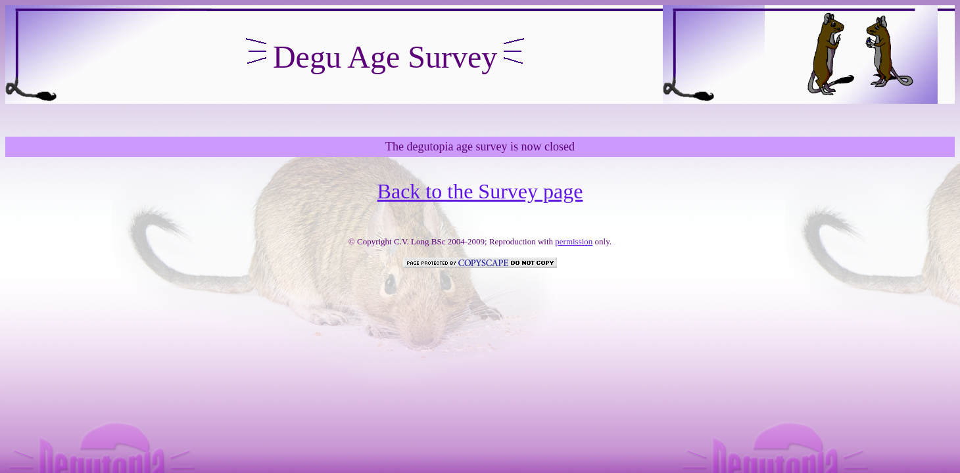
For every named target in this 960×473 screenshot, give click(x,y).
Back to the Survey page (480, 191)
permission (573, 241)
